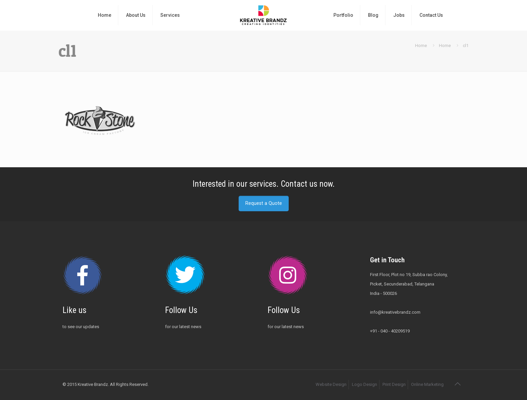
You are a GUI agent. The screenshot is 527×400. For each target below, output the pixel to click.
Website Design (331, 384)
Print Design (394, 384)
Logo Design (364, 384)
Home (421, 45)
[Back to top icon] (457, 384)
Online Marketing (427, 384)
